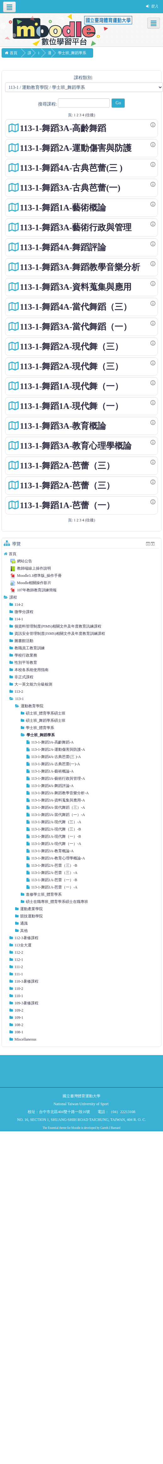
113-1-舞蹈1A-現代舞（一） (71, 386)
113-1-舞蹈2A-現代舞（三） (71, 346)
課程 (13, 597)
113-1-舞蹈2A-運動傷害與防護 (76, 148)
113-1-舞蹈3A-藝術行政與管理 (76, 227)
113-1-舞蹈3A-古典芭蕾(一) (70, 187)
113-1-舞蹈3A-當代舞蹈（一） (76, 326)
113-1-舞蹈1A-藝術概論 (63, 207)
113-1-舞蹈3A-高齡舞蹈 (63, 128)
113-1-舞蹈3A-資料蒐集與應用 (76, 287)
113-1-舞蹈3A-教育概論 (63, 426)
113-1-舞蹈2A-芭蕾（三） (67, 465)
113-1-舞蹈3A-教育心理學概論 (76, 446)
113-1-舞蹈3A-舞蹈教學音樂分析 (80, 267)
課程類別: (83, 77)
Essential (53, 1127)
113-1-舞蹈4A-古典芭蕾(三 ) (71, 168)
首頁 (12, 554)
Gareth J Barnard (110, 1127)
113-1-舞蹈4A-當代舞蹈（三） (76, 307)
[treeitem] (81, 554)
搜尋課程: (48, 104)
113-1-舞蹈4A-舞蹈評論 (63, 247)
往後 (90, 115)
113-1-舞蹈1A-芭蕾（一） (67, 505)
